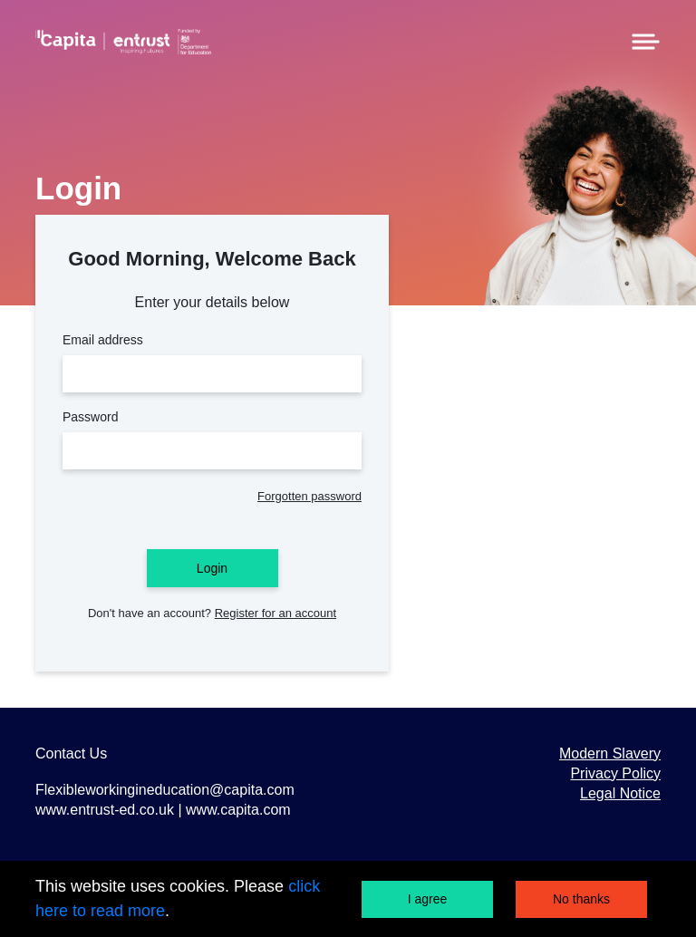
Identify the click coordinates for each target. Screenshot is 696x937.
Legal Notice (620, 793)
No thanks (581, 899)
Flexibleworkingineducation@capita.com (165, 789)
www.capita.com (238, 809)
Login (212, 568)
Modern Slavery (610, 753)
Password (212, 440)
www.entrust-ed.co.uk (106, 809)
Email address (212, 362)
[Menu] (646, 41)
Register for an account (275, 613)
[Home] (123, 41)
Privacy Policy (615, 773)
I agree (428, 899)
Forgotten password (309, 496)
